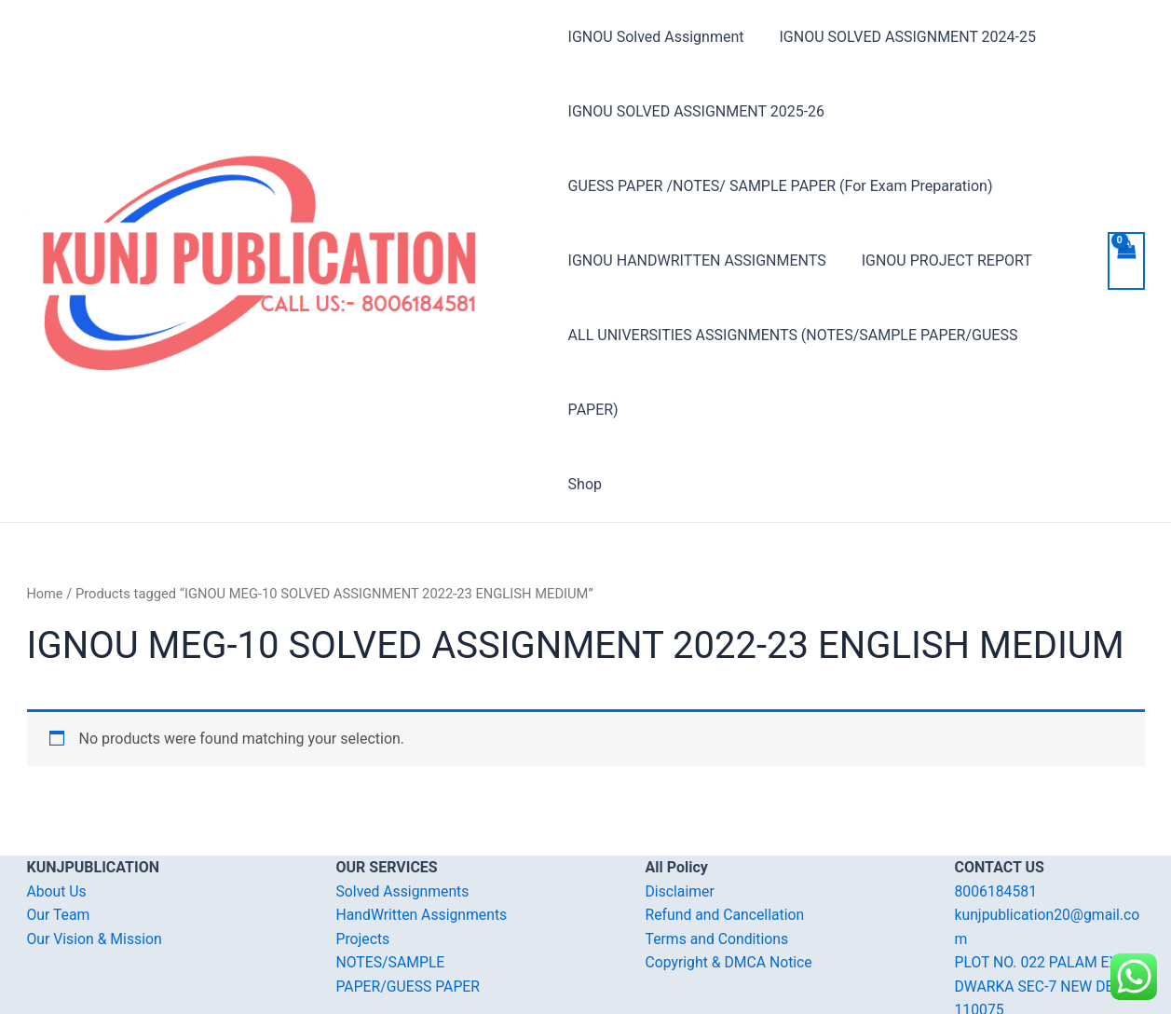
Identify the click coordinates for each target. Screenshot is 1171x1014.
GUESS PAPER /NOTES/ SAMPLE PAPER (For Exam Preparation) (780, 186)
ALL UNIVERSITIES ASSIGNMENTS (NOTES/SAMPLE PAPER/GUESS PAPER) (820, 335)
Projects (363, 864)
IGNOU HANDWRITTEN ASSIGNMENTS (697, 260)
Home (45, 519)
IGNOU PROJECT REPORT (941, 260)
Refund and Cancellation (726, 840)
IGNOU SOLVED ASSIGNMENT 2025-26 (696, 111)
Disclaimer (680, 817)
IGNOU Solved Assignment (656, 37)
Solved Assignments (403, 817)
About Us (57, 817)
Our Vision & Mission (96, 864)
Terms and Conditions (718, 864)
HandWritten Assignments (423, 840)
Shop (585, 409)
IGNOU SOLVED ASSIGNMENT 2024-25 (902, 37)
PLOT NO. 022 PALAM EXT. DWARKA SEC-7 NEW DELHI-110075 (1049, 911)
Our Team (59, 840)
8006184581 (997, 817)
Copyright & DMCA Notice (730, 888)
